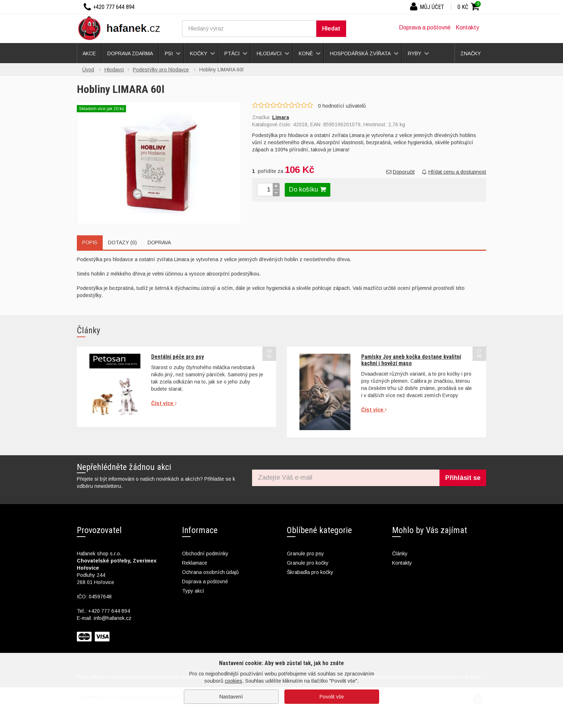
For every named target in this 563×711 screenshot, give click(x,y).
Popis (89, 242)
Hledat (331, 28)
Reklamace (194, 563)
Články (400, 553)
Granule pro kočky (308, 563)
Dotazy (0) (122, 242)
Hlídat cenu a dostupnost (454, 172)
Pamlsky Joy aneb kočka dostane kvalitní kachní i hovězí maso (411, 360)
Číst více (164, 403)
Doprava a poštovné (425, 27)
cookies (233, 681)
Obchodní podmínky (205, 553)
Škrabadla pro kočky (310, 572)
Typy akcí (193, 591)
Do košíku (307, 189)
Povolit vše (332, 697)
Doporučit (400, 172)
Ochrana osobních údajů (210, 572)
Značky (470, 53)
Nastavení (231, 697)
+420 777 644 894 (109, 611)
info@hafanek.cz (112, 618)
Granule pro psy (305, 553)
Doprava (159, 242)
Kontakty (467, 27)
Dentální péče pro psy (177, 356)
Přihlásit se (462, 477)
